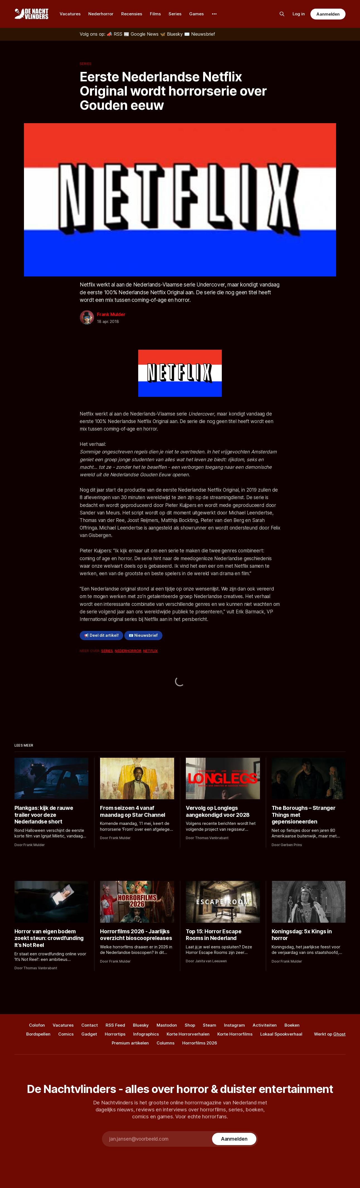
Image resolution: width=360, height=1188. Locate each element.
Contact (89, 1025)
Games (196, 13)
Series (175, 13)
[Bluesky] (172, 34)
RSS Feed (115, 1025)
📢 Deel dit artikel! (101, 635)
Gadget (89, 1034)
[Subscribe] (234, 1139)
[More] (214, 13)
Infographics (146, 1034)
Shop (190, 1025)
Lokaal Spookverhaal (281, 1034)
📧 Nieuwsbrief (143, 635)
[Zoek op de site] (282, 13)
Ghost (339, 1034)
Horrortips (115, 1034)
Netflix (150, 650)
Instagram (234, 1025)
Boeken (292, 1025)
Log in (299, 13)
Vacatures (70, 13)
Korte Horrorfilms (234, 1034)
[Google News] (142, 34)
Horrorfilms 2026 (199, 1043)
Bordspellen (38, 1034)
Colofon (37, 1025)
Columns (165, 1043)
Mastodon (167, 1025)
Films (155, 13)
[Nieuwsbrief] (199, 34)
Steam (209, 1025)
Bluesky (141, 1025)
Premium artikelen (130, 1043)
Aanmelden (328, 14)
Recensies (131, 13)
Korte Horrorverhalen (188, 1034)
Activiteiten (265, 1025)
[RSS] (115, 34)
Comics (66, 1034)
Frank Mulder (111, 314)
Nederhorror (100, 13)
